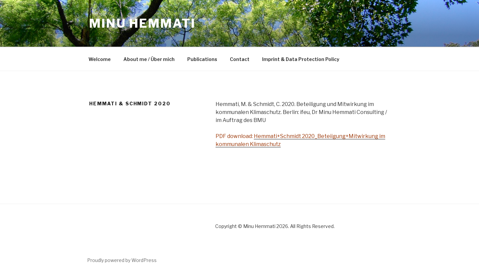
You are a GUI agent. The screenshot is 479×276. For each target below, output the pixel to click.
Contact (239, 59)
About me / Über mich (149, 59)
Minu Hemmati (142, 23)
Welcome (99, 59)
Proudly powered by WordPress (122, 260)
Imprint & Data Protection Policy (300, 59)
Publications (202, 59)
